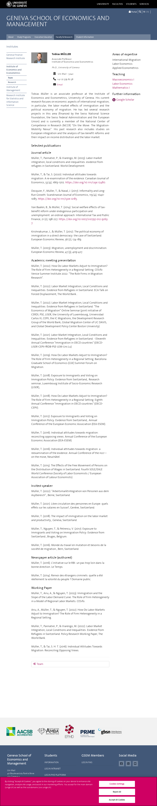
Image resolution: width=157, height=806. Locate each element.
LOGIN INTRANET (52, 768)
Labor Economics (122, 84)
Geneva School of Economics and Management (57, 21)
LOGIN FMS (87, 762)
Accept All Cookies (117, 801)
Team (10, 77)
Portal (133, 11)
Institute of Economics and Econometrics (13, 70)
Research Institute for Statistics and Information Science (15, 100)
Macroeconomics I (123, 79)
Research (12, 82)
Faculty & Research (64, 37)
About (10, 37)
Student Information (85, 37)
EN (147, 11)
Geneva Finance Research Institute (15, 56)
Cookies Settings (116, 785)
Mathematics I (121, 87)
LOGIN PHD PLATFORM (55, 775)
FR (144, 11)
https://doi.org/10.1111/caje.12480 (85, 182)
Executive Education (43, 37)
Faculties (117, 4)
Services (144, 4)
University (103, 4)
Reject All (117, 793)
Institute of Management (13, 89)
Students (131, 4)
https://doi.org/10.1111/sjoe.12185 (57, 199)
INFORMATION (51, 762)
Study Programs (24, 37)
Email (60, 84)
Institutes (12, 46)
